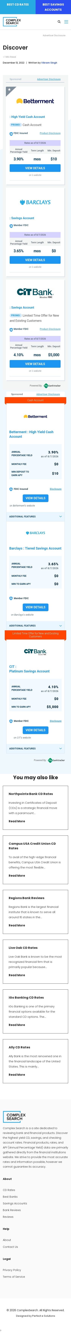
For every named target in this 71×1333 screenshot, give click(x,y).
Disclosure (56, 489)
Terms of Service (14, 1277)
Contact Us (10, 1247)
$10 (54, 159)
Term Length (37, 150)
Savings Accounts (15, 1203)
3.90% (19, 159)
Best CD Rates (18, 4)
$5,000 (53, 355)
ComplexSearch (27, 1310)
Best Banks (10, 1197)
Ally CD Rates (20, 1047)
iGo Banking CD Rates (26, 997)
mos (37, 159)
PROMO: (15, 124)
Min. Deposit (54, 150)
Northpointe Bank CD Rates (31, 794)
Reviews (8, 1217)
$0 (54, 251)
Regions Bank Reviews (26, 898)
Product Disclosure (50, 133)
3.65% (19, 251)
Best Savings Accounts (53, 7)
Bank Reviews (12, 1210)
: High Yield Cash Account (27, 117)
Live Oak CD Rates (23, 948)
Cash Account (32, 125)
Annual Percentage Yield (18, 150)
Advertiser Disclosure (49, 79)
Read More (17, 821)
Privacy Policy (12, 1270)
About (7, 1240)
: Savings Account (22, 218)
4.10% (19, 355)
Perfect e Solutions (43, 1316)
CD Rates (9, 1190)
